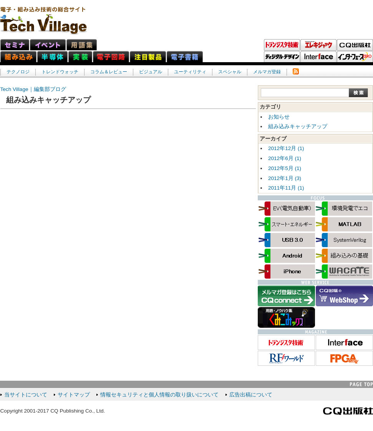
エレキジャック (318, 45)
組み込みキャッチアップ (297, 126)
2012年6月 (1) (284, 158)
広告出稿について (250, 395)
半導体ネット (52, 56)
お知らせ (279, 117)
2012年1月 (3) (284, 178)
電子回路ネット (111, 56)
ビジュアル (150, 71)
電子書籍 (185, 56)
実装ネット (80, 56)
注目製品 (148, 56)
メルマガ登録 (267, 71)
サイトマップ (74, 395)
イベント (48, 44)
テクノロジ (18, 71)
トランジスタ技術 (282, 45)
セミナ (14, 44)
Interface (318, 57)
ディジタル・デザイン (282, 57)
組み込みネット (18, 56)
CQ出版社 (348, 411)
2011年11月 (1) (286, 188)
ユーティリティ (190, 71)
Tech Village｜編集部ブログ (33, 89)
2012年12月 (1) (286, 148)
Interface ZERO (355, 57)
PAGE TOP (361, 384)
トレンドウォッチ (59, 71)
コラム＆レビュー (108, 71)
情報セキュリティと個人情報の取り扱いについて (159, 395)
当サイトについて (25, 395)
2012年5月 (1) (284, 168)
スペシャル (229, 71)
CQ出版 (355, 45)
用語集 (81, 44)
